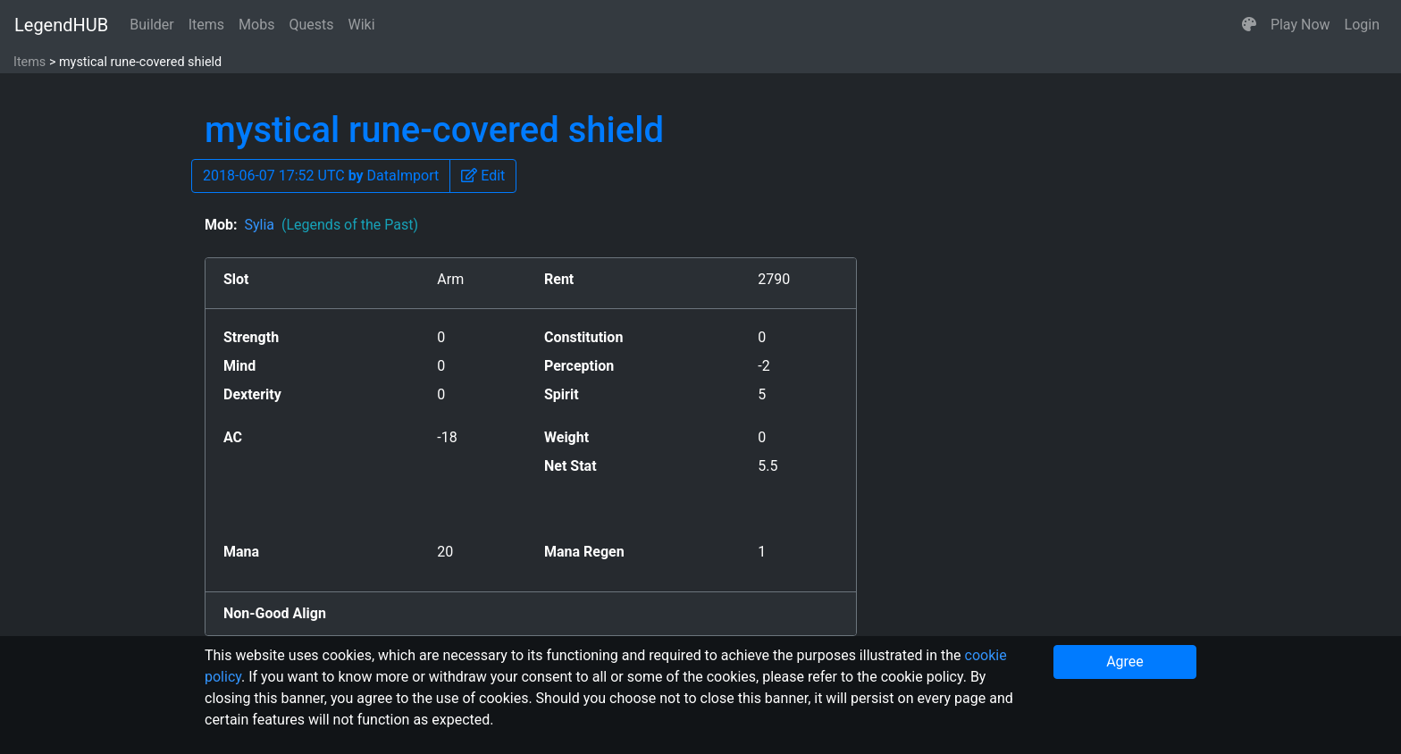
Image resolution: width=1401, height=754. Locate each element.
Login (1362, 24)
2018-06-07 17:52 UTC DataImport (321, 175)
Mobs (256, 24)
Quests (311, 24)
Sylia (331, 224)
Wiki (361, 24)
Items (206, 24)
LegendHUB (61, 25)
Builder (152, 24)
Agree (1125, 661)
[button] (1249, 25)
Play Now (1300, 24)
